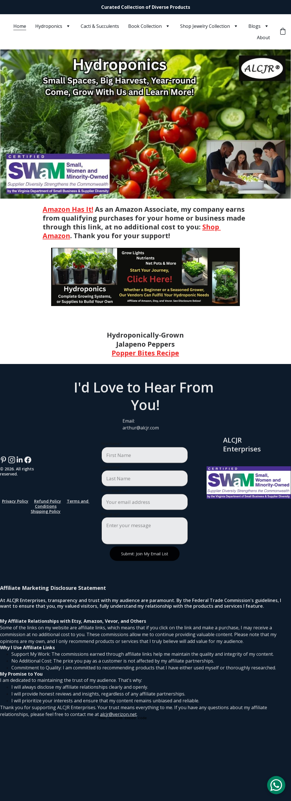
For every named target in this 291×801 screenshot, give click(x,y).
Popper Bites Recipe (145, 356)
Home (19, 26)
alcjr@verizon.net (118, 730)
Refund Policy (47, 502)
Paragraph (110, 529)
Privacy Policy (15, 502)
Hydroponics (48, 26)
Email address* (114, 505)
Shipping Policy (46, 513)
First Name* (111, 458)
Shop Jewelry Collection (205, 26)
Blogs (254, 26)
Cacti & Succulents (100, 26)
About (263, 37)
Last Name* (111, 482)
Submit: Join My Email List (144, 568)
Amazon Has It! (68, 213)
